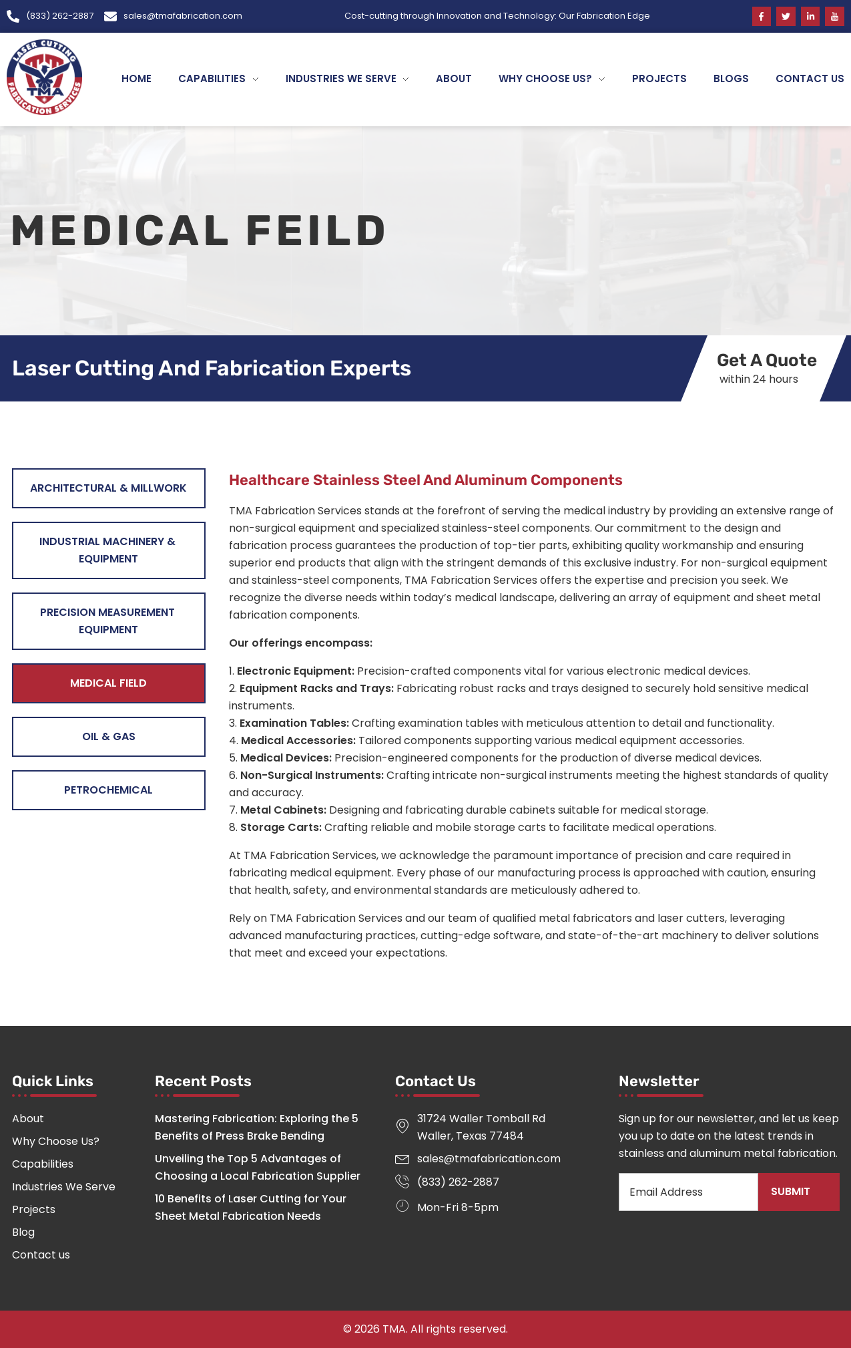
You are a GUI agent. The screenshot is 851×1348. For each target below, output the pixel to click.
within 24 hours (759, 379)
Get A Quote (766, 360)
